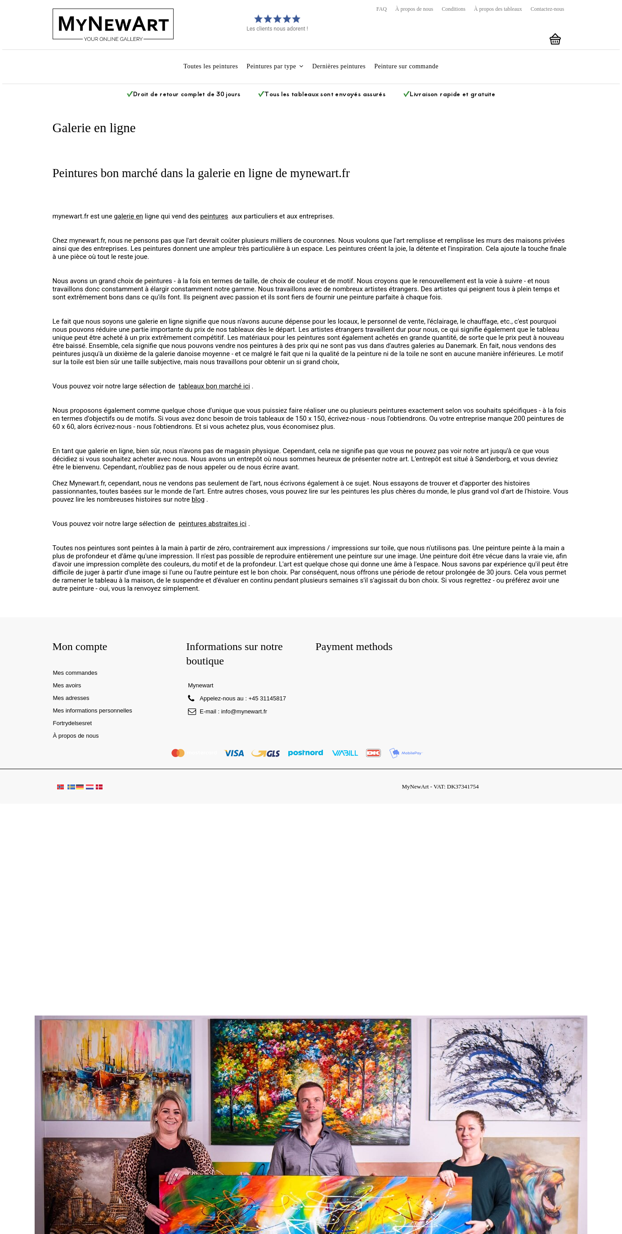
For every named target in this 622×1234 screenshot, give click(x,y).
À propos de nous (414, 9)
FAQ (381, 9)
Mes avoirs (67, 685)
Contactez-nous (547, 9)
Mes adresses (71, 698)
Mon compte (80, 646)
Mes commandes (75, 672)
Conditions (453, 9)
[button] (275, 67)
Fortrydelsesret (72, 723)
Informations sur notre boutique (234, 653)
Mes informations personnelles (92, 710)
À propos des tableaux (498, 9)
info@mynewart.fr (244, 711)
